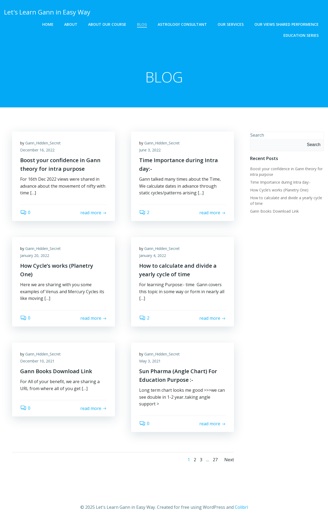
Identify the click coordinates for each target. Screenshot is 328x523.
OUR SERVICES (231, 24)
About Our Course (107, 24)
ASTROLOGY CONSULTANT (182, 24)
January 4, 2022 (152, 255)
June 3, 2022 (150, 149)
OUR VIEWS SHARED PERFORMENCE (286, 24)
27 (215, 460)
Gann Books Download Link (274, 211)
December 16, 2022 (37, 149)
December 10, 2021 (37, 361)
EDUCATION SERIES (301, 35)
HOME (47, 24)
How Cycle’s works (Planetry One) (279, 190)
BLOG (142, 24)
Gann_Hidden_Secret (43, 143)
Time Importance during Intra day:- (280, 182)
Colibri (241, 507)
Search (257, 135)
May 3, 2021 (150, 361)
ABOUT (70, 24)
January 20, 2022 (34, 255)
